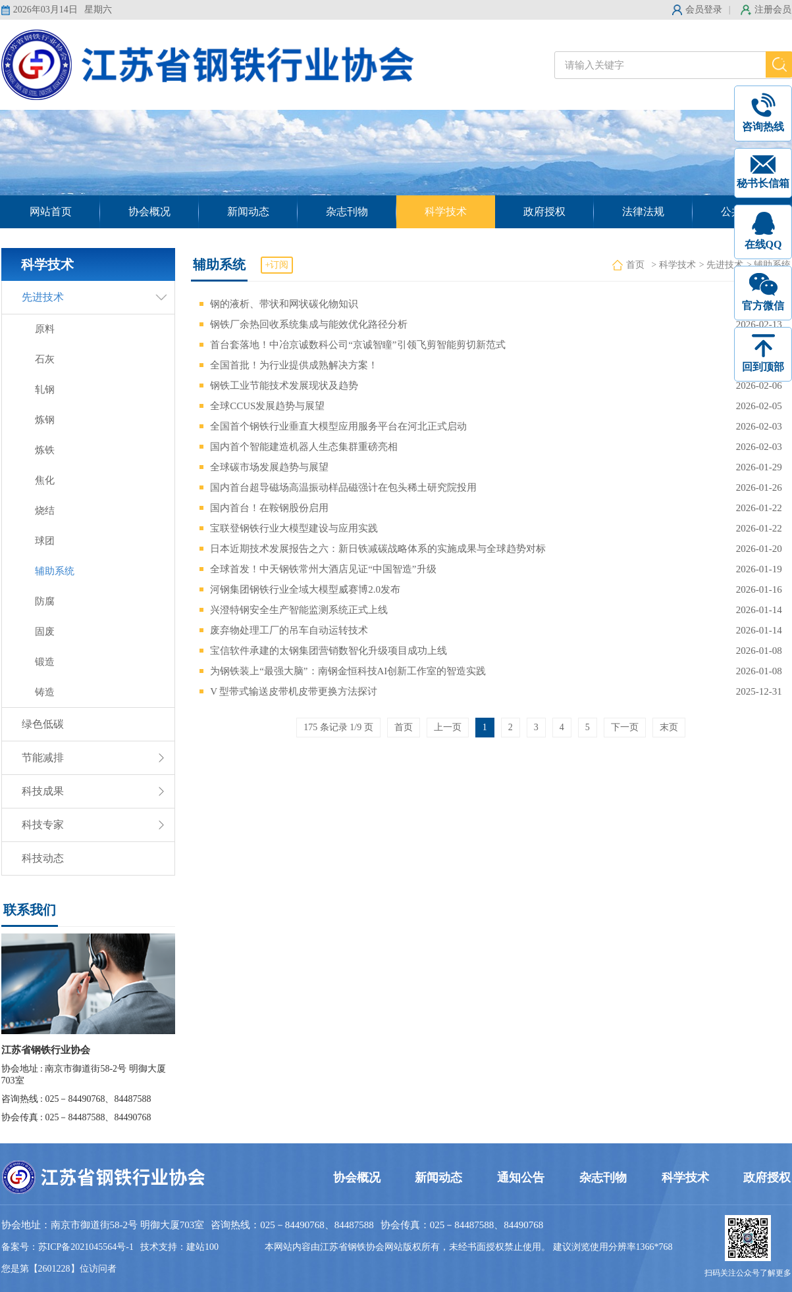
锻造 (45, 662)
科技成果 (43, 791)
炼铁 (45, 450)
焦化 (45, 480)
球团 (45, 540)
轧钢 (45, 389)
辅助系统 (54, 571)
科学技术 (446, 211)
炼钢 (45, 419)
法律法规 (643, 211)
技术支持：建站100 (179, 1247)
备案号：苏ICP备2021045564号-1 (67, 1247)
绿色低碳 (43, 724)
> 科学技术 (673, 265)
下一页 (625, 727)
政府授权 (544, 211)
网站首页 (51, 211)
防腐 (45, 601)
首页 (635, 265)
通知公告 (520, 1177)
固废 (45, 631)
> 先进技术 (721, 265)
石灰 (45, 359)
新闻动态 (248, 211)
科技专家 (43, 824)
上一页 (448, 727)
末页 (669, 727)
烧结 (45, 510)
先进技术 (43, 297)
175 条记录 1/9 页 (338, 727)
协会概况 (149, 211)
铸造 (45, 692)
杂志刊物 (347, 211)
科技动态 (43, 858)
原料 (45, 329)
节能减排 (43, 757)
